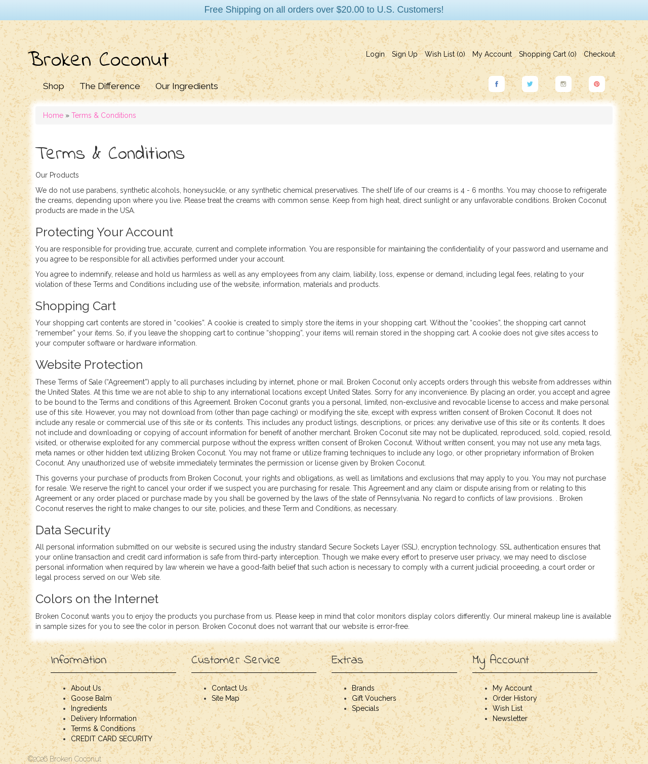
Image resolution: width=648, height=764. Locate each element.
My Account (492, 54)
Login (375, 54)
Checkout (599, 54)
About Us (86, 688)
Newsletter (510, 718)
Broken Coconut (98, 60)
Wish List (507, 708)
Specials (365, 708)
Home (53, 115)
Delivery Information (104, 718)
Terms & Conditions (103, 115)
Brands (363, 688)
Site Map (225, 698)
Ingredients (89, 708)
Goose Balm (91, 698)
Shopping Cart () (548, 54)
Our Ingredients (186, 86)
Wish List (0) (445, 54)
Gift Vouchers (374, 698)
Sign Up (405, 54)
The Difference (109, 86)
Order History (515, 698)
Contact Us (230, 688)
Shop (53, 86)
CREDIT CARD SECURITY (111, 739)
